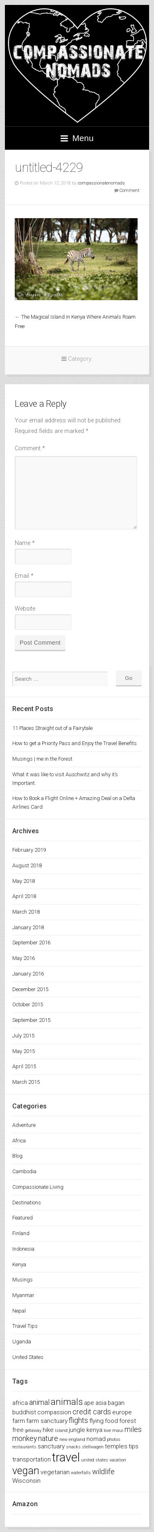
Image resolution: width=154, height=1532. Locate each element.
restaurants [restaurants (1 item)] (24, 1447)
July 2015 (23, 1036)
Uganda (21, 1341)
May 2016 (23, 958)
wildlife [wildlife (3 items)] (103, 1471)
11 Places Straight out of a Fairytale (52, 728)
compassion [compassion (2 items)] (54, 1412)
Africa (19, 1141)
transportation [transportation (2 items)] (31, 1459)
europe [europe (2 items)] (122, 1412)
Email (24, 575)
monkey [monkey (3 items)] (24, 1438)
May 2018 (23, 881)
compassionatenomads (101, 183)
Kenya (19, 1264)
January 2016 (28, 974)
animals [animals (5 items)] (67, 1401)
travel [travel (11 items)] (66, 1457)
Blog (17, 1156)
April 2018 (24, 896)
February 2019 (29, 850)
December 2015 (30, 989)
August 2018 (27, 865)
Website (25, 608)
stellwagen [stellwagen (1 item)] (93, 1447)
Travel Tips (25, 1326)
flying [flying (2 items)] (96, 1421)
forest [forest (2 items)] (127, 1421)
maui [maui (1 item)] (117, 1430)
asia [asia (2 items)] (100, 1403)
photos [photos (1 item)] (113, 1439)
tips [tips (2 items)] (133, 1446)
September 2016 (31, 942)
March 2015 (26, 1082)
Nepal (19, 1311)
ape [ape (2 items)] (89, 1403)
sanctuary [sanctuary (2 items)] (51, 1446)
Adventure (24, 1125)
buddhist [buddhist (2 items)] (24, 1412)
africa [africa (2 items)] (20, 1403)
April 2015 (24, 1066)
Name (25, 543)
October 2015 (27, 1004)
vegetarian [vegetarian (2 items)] (55, 1472)
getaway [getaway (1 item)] (33, 1430)
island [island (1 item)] (61, 1430)
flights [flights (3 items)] (78, 1420)
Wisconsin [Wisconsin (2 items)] (26, 1480)
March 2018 (26, 912)
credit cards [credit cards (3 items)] (91, 1411)
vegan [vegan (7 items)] (25, 1471)
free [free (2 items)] (18, 1430)
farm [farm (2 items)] (18, 1421)
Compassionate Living (37, 1187)
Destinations (26, 1202)
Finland (20, 1233)
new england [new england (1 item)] (72, 1439)
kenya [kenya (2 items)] (94, 1430)
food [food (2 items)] (111, 1421)
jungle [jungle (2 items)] (77, 1430)
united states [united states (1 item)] (94, 1460)
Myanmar (23, 1295)
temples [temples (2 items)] (116, 1446)
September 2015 (31, 1020)
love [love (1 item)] (107, 1430)
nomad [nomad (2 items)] (96, 1439)
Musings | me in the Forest (42, 759)
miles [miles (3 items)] (133, 1429)
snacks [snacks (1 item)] (73, 1447)
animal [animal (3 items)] (39, 1402)
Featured (22, 1218)
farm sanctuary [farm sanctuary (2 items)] (47, 1421)
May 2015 (23, 1051)
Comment (129, 190)
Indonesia (23, 1249)
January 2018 (28, 927)
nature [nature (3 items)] (48, 1438)
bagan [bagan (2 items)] (116, 1403)
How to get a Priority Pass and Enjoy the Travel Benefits (74, 743)
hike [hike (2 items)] (48, 1430)
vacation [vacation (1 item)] (117, 1460)
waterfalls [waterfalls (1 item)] (81, 1472)
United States (27, 1357)
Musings (22, 1280)
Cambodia (24, 1171)
